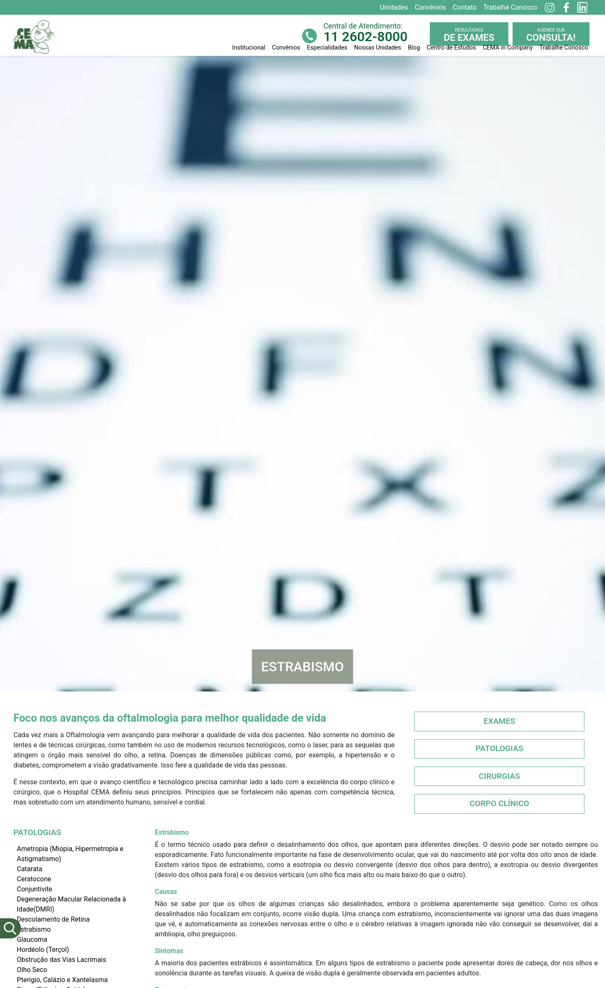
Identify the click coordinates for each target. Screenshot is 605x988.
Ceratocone (34, 879)
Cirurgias (499, 776)
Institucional (249, 47)
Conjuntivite (34, 889)
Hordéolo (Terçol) (43, 950)
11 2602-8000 (366, 37)
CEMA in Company (508, 47)
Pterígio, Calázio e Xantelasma (62, 980)
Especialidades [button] (327, 47)
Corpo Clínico (499, 803)
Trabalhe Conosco (563, 47)
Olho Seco (32, 970)
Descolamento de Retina (53, 919)
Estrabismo (34, 929)
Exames (499, 721)
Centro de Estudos (451, 47)
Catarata (29, 869)
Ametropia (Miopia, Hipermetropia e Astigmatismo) (70, 854)
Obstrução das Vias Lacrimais (61, 960)
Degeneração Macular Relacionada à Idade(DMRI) (71, 904)
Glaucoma (32, 939)
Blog (414, 47)
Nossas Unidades (377, 47)
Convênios (286, 47)
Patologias (499, 748)
